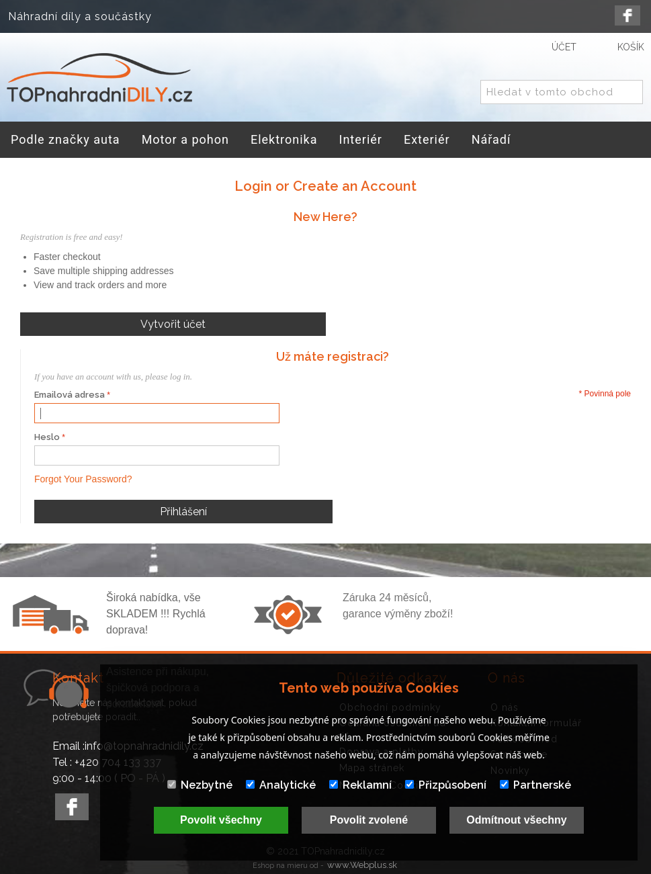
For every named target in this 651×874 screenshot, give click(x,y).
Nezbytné (199, 785)
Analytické (281, 785)
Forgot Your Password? (83, 479)
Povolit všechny (221, 820)
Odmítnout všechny (516, 820)
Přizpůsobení (445, 785)
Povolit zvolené (369, 820)
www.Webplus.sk (362, 865)
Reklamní (360, 785)
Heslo (47, 437)
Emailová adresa (69, 395)
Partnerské (535, 785)
